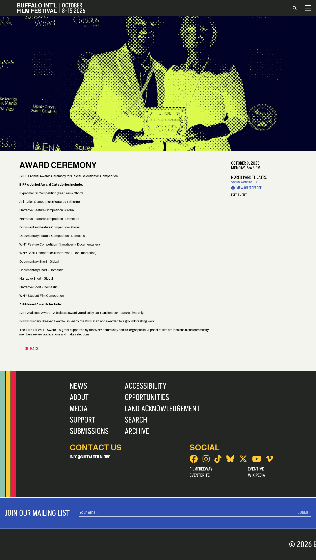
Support (82, 420)
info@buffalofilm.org (90, 457)
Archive (137, 431)
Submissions (89, 431)
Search (136, 420)
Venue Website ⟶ (244, 182)
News (78, 386)
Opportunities (147, 397)
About (79, 397)
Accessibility (145, 386)
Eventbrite (200, 475)
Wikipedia (256, 475)
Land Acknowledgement (162, 408)
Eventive (256, 469)
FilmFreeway (201, 469)
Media (78, 408)
